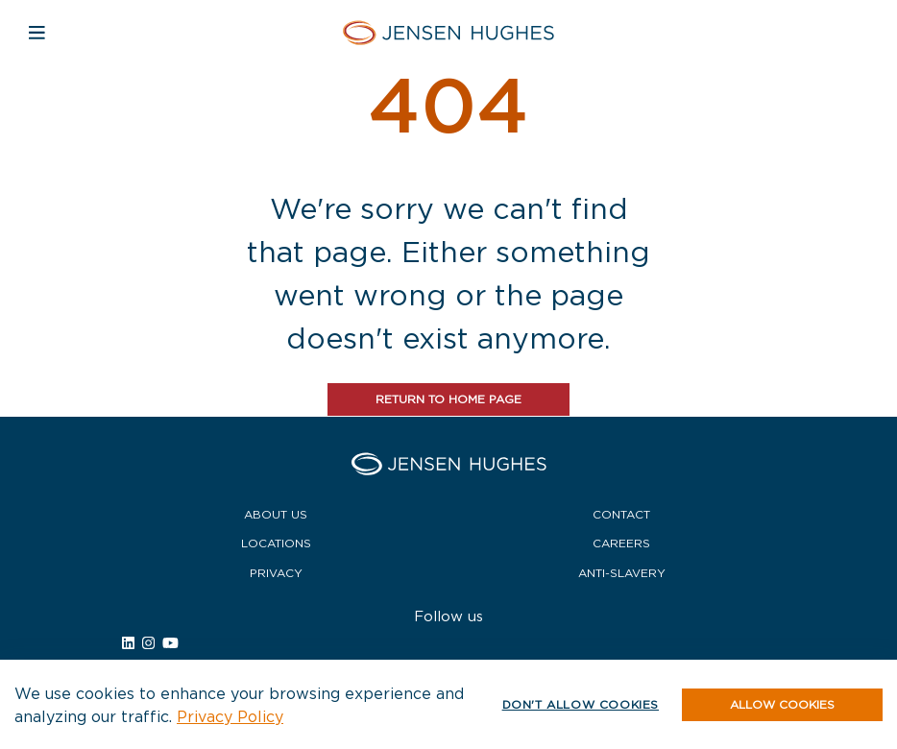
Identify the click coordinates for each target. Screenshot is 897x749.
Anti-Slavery (622, 573)
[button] (782, 705)
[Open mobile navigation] (37, 32)
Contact (621, 514)
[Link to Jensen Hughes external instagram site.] (148, 643)
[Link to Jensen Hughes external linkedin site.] (128, 643)
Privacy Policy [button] (230, 716)
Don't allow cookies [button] (580, 704)
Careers (621, 543)
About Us (275, 514)
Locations (276, 543)
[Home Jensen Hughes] (448, 32)
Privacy (276, 573)
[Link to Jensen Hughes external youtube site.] (170, 643)
